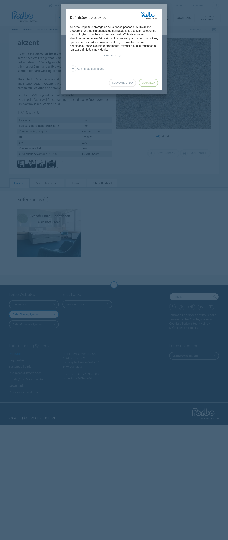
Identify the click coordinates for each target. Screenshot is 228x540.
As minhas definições (87, 68)
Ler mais (112, 56)
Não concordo (122, 82)
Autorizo (148, 82)
